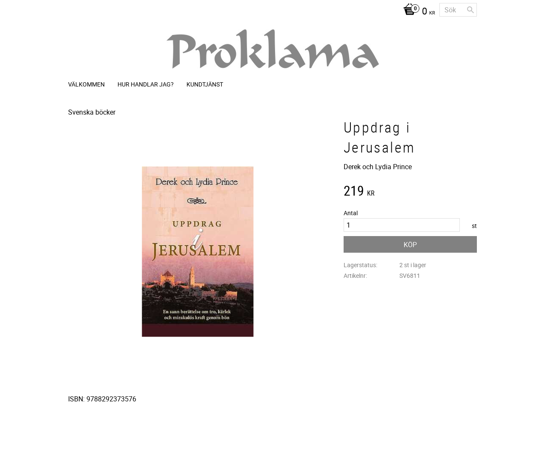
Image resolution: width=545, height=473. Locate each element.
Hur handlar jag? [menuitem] (146, 84)
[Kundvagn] (417, 12)
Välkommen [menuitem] (86, 84)
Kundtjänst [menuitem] (204, 84)
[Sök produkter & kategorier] (458, 10)
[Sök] (470, 9)
